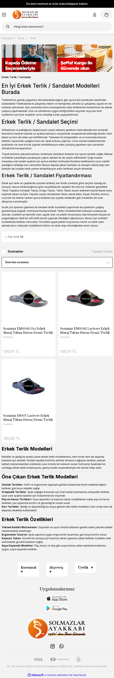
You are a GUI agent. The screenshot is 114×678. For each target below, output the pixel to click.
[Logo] (25, 15)
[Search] (57, 26)
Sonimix (8, 337)
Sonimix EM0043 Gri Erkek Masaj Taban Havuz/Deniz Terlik (28, 331)
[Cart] (106, 15)
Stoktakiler (15, 251)
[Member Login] (95, 15)
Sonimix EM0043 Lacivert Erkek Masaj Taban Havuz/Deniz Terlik (85, 331)
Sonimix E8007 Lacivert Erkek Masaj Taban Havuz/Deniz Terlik (28, 418)
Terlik (32, 38)
